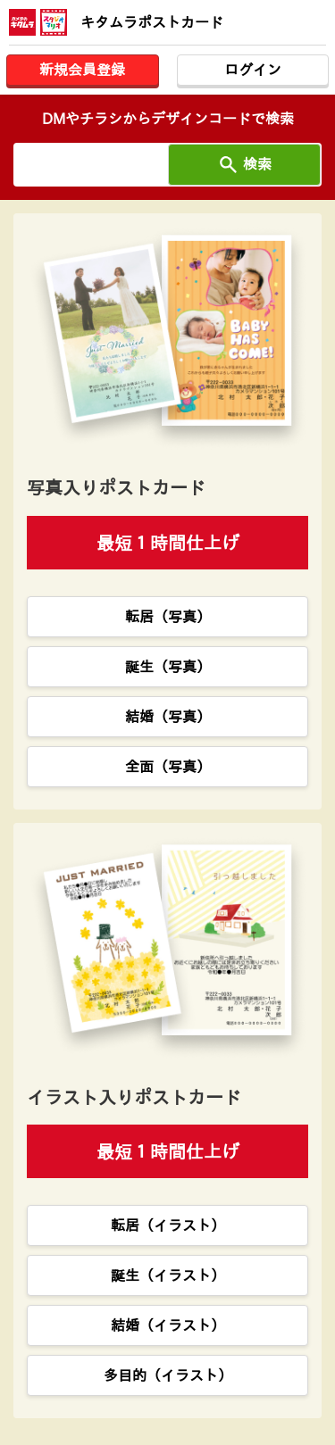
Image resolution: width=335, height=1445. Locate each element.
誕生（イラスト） (168, 1275)
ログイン (252, 69)
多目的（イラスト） (168, 1375)
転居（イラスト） (168, 1225)
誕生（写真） (168, 667)
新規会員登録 (82, 69)
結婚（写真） (168, 717)
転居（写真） (168, 617)
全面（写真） (168, 767)
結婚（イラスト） (168, 1325)
